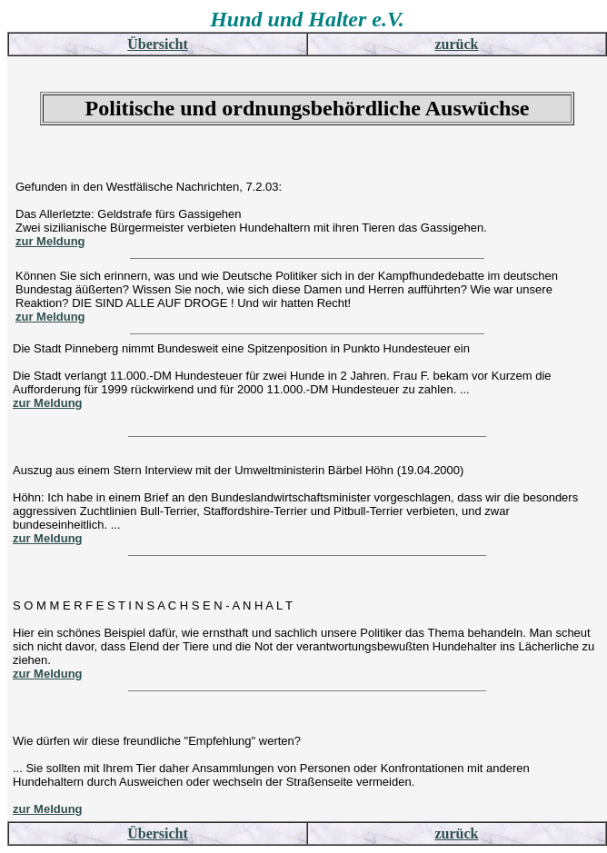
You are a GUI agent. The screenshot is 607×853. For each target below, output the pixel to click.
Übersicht (157, 44)
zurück (457, 44)
